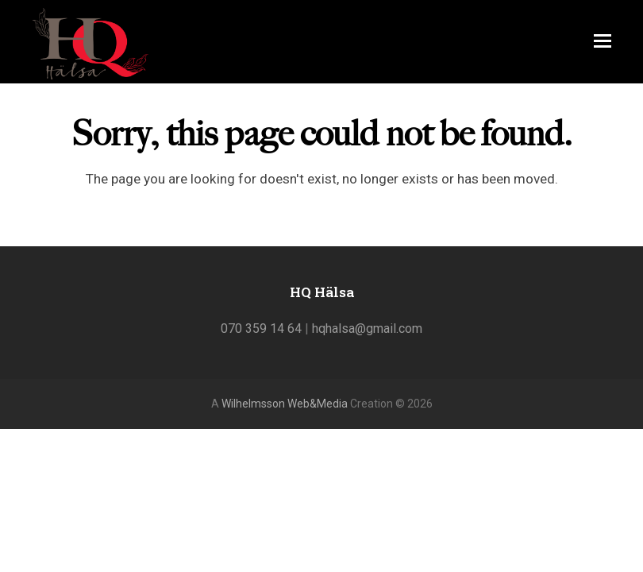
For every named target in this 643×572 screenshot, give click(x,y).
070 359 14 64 (261, 328)
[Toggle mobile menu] (602, 41)
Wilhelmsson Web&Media (284, 403)
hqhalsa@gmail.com (367, 328)
